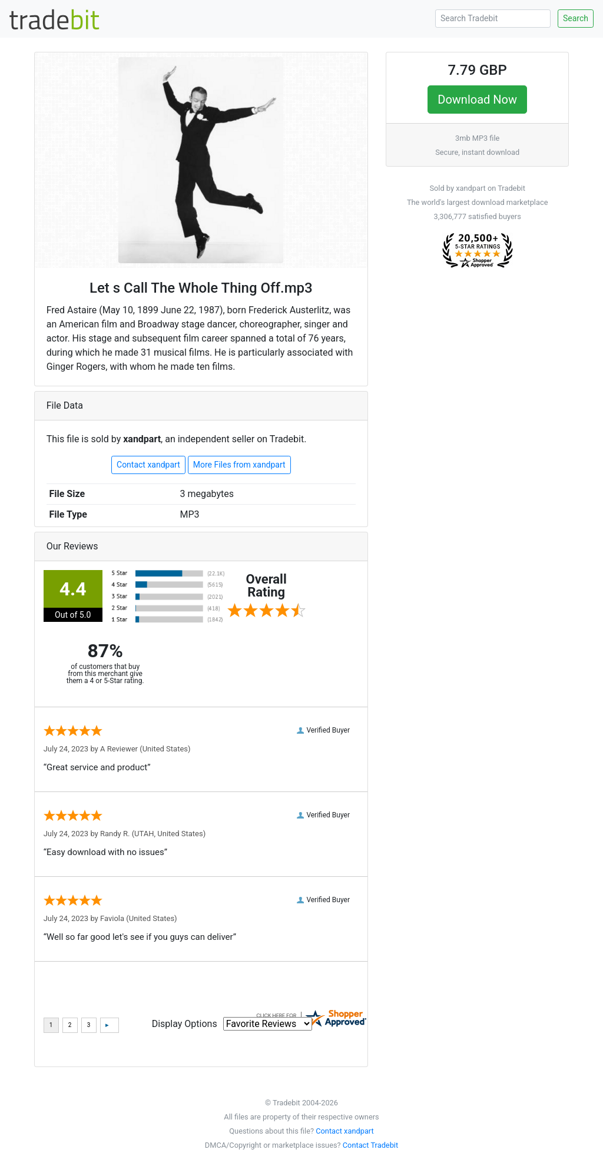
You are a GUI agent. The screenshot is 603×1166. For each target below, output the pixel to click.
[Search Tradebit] (493, 18)
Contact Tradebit (370, 1145)
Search (575, 18)
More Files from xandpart (239, 464)
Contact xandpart (148, 464)
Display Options (184, 1023)
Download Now (477, 99)
